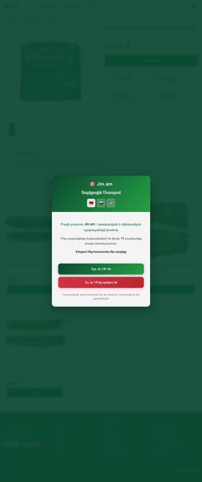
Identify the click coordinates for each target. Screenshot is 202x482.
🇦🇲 (92, 206)
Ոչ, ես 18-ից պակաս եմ (101, 282)
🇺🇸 (110, 206)
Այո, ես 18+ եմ (101, 269)
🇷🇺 (101, 206)
